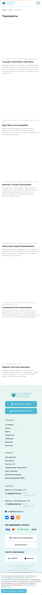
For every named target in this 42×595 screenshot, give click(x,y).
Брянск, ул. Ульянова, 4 (14, 490)
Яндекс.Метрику (31, 576)
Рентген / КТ (10, 464)
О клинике (9, 425)
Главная (4, 10)
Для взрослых (10, 457)
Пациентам (9, 435)
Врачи (10, 10)
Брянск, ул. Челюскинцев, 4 (16, 501)
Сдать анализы (11, 471)
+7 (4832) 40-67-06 (13, 504)
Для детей (9, 461)
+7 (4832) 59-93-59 (13, 493)
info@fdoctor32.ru (15, 511)
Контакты (9, 445)
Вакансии (9, 442)
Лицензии (9, 438)
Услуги (7, 428)
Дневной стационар (13, 474)
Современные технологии (15, 467)
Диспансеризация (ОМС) (15, 478)
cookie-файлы (7, 578)
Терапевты (17, 10)
